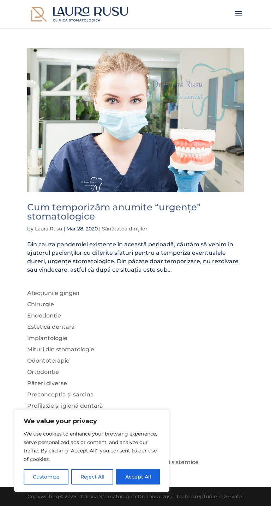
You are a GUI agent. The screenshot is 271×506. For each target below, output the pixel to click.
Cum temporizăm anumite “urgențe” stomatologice (114, 212)
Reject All (92, 477)
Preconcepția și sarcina (60, 394)
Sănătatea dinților (124, 229)
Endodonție (44, 315)
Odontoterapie (48, 360)
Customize (46, 477)
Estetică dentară (51, 326)
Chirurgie (40, 304)
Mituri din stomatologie (60, 349)
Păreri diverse (47, 383)
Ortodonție (43, 372)
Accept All (138, 477)
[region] (91, 450)
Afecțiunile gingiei (53, 293)
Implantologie (47, 338)
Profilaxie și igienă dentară (65, 405)
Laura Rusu (48, 229)
